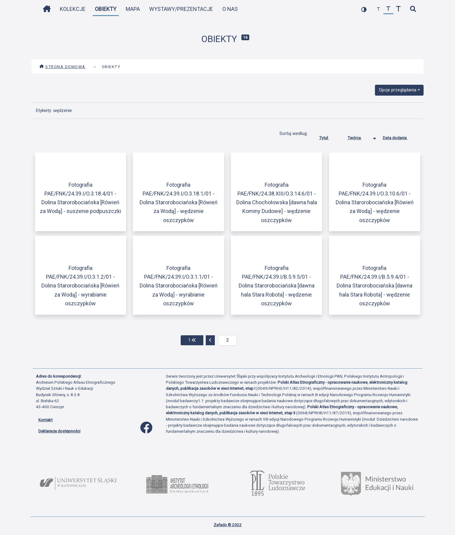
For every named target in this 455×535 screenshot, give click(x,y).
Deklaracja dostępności (59, 430)
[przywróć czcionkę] (388, 9)
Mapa (133, 9)
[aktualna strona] (227, 340)
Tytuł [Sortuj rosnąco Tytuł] (328, 136)
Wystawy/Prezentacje (181, 9)
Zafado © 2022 (228, 524)
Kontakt (45, 419)
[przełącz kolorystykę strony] (364, 9)
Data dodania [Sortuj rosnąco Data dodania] (400, 136)
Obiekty (105, 9)
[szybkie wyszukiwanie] (413, 9)
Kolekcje (73, 9)
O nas (230, 9)
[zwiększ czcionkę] (398, 9)
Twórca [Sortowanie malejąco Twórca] (359, 136)
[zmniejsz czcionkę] (378, 9)
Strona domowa (62, 66)
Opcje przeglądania (397, 90)
